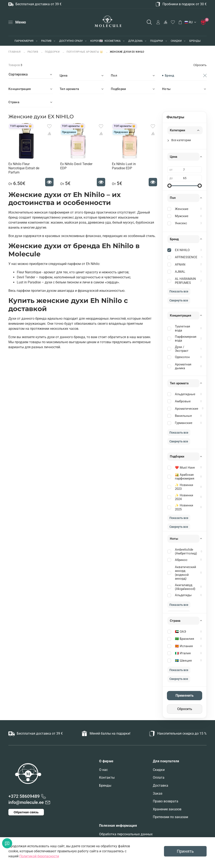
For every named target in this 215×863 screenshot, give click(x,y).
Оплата (158, 778)
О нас (103, 770)
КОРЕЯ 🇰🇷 (96, 40)
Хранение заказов (167, 809)
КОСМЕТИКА (113, 40)
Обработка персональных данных (126, 834)
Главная (14, 51)
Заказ (157, 793)
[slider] (169, 186)
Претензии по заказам (170, 817)
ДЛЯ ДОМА (135, 40)
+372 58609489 (24, 796)
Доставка (160, 785)
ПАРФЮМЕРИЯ (23, 40)
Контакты (107, 778)
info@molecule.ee (26, 802)
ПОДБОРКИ (52, 51)
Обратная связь (26, 812)
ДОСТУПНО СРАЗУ (71, 40)
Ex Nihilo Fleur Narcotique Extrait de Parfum (23, 168)
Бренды (105, 785)
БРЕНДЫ (195, 40)
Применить (185, 695)
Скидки (159, 770)
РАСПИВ (46, 40)
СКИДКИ (176, 40)
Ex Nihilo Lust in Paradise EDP (124, 166)
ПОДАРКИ (156, 40)
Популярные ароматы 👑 (85, 51)
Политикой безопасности (39, 856)
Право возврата (165, 801)
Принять (185, 851)
